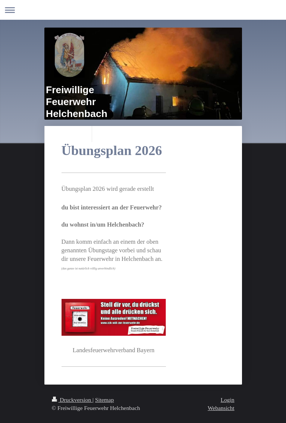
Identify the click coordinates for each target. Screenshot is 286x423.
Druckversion (72, 400)
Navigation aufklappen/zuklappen (143, 10)
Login (228, 400)
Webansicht (221, 408)
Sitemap (104, 400)
